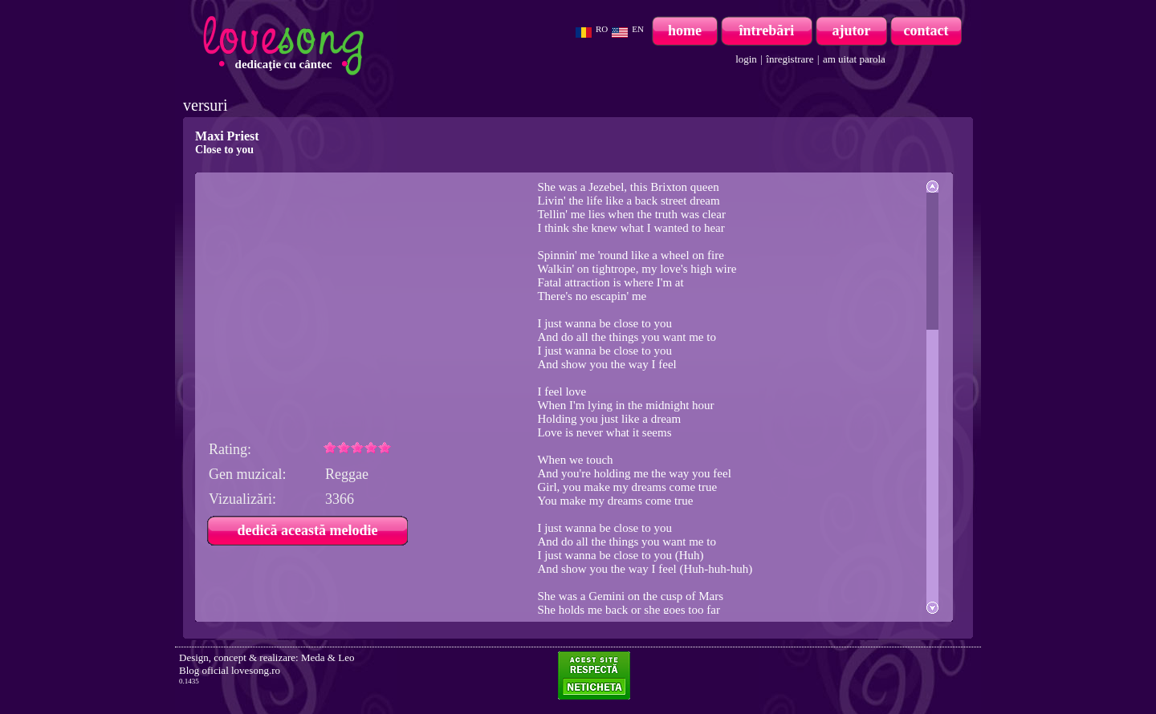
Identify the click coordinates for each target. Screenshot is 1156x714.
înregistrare (789, 59)
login (746, 59)
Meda (313, 657)
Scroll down (932, 608)
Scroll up (932, 187)
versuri (205, 105)
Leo (346, 657)
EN (638, 29)
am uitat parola (854, 59)
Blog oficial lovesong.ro (229, 670)
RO (602, 29)
